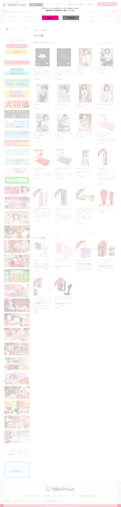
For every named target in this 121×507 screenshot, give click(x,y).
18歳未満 (71, 18)
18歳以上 (50, 18)
